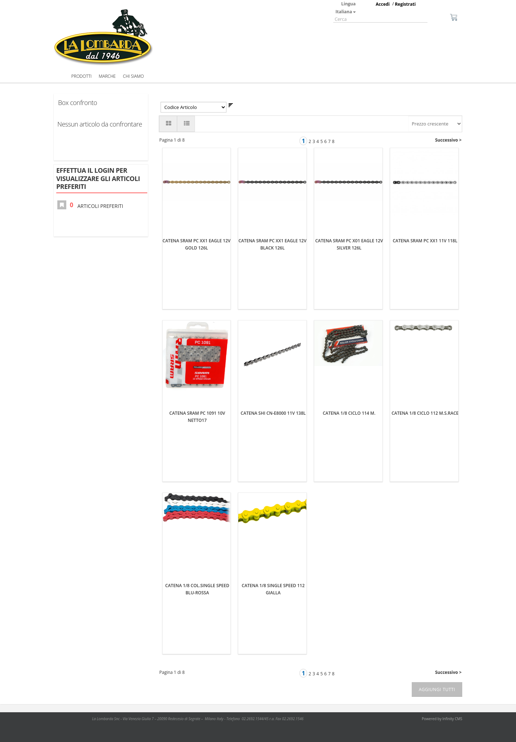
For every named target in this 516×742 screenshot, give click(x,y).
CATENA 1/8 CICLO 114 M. (349, 413)
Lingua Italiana (345, 8)
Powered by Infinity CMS (442, 718)
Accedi (383, 4)
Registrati (405, 4)
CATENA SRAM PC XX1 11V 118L (425, 241)
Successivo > (448, 140)
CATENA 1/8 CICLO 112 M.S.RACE (425, 413)
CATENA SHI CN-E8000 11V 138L (273, 413)
